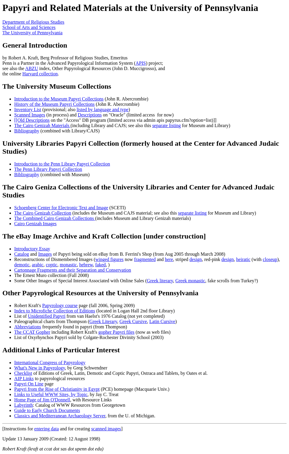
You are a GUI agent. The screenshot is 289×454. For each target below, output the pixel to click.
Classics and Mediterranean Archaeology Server (59, 415)
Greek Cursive (133, 321)
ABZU (31, 68)
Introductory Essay (32, 248)
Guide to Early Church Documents (47, 410)
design (196, 259)
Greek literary (160, 280)
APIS (141, 63)
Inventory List (27, 109)
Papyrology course (60, 305)
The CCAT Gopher (32, 332)
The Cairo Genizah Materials (42, 125)
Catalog (21, 254)
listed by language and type (103, 109)
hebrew (86, 264)
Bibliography (26, 130)
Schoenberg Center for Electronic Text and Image (61, 207)
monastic (68, 264)
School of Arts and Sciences (29, 27)
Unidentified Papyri (46, 316)
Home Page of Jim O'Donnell (42, 399)
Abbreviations (27, 326)
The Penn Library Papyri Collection (48, 169)
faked (100, 264)
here (169, 259)
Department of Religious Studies (33, 22)
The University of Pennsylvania (32, 32)
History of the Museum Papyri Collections (54, 104)
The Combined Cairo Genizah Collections (54, 218)
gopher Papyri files (116, 332)
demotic (22, 264)
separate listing (166, 125)
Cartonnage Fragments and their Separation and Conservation (72, 270)
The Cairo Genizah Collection (42, 212)
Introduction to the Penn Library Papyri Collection (62, 163)
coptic (51, 264)
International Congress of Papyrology (49, 362)
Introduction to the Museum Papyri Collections (59, 98)
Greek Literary (103, 321)
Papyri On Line (29, 383)
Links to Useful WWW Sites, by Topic (50, 394)
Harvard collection (40, 73)
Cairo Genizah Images (35, 223)
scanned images (106, 428)
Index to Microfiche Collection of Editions (54, 310)
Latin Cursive (162, 321)
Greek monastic (190, 280)
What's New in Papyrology (39, 367)
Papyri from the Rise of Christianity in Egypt (56, 389)
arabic (38, 264)
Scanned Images (29, 114)
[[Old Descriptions (32, 120)
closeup (270, 259)
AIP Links (24, 378)
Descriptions (90, 114)
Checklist (23, 373)
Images (45, 254)
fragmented (145, 259)
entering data (46, 428)
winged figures (109, 259)
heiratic (243, 259)
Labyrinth (23, 405)
